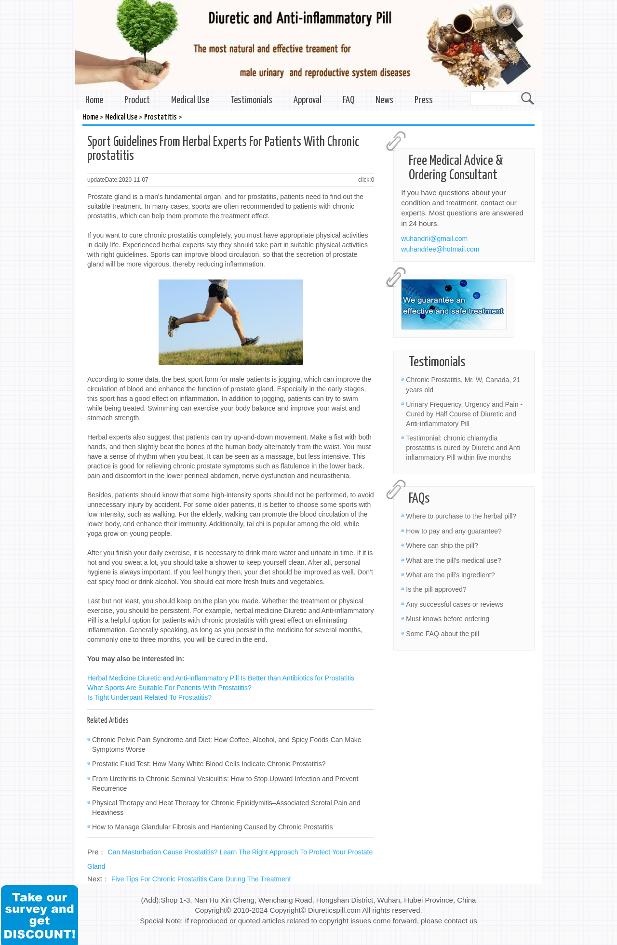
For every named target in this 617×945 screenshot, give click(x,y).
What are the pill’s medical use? (453, 560)
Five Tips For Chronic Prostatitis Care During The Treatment (201, 879)
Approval (308, 100)
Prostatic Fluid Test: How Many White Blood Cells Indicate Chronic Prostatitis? (209, 764)
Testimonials (251, 100)
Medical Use (190, 100)
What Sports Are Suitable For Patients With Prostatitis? (169, 688)
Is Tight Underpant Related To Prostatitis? (149, 697)
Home (94, 100)
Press (424, 100)
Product (137, 100)
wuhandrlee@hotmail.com (440, 249)
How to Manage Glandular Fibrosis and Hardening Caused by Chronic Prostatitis (212, 827)
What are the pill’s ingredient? (450, 575)
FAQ (348, 100)
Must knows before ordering (447, 619)
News (384, 100)
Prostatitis (160, 117)
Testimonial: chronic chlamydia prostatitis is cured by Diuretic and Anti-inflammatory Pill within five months (464, 447)
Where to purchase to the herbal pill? (461, 516)
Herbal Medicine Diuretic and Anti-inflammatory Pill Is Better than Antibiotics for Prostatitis (220, 678)
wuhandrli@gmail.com (434, 238)
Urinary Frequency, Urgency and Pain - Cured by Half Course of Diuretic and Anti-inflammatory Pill (464, 413)
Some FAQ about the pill (442, 634)
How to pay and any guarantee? (453, 531)
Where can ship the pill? (442, 545)
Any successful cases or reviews (454, 604)
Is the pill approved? (436, 589)
